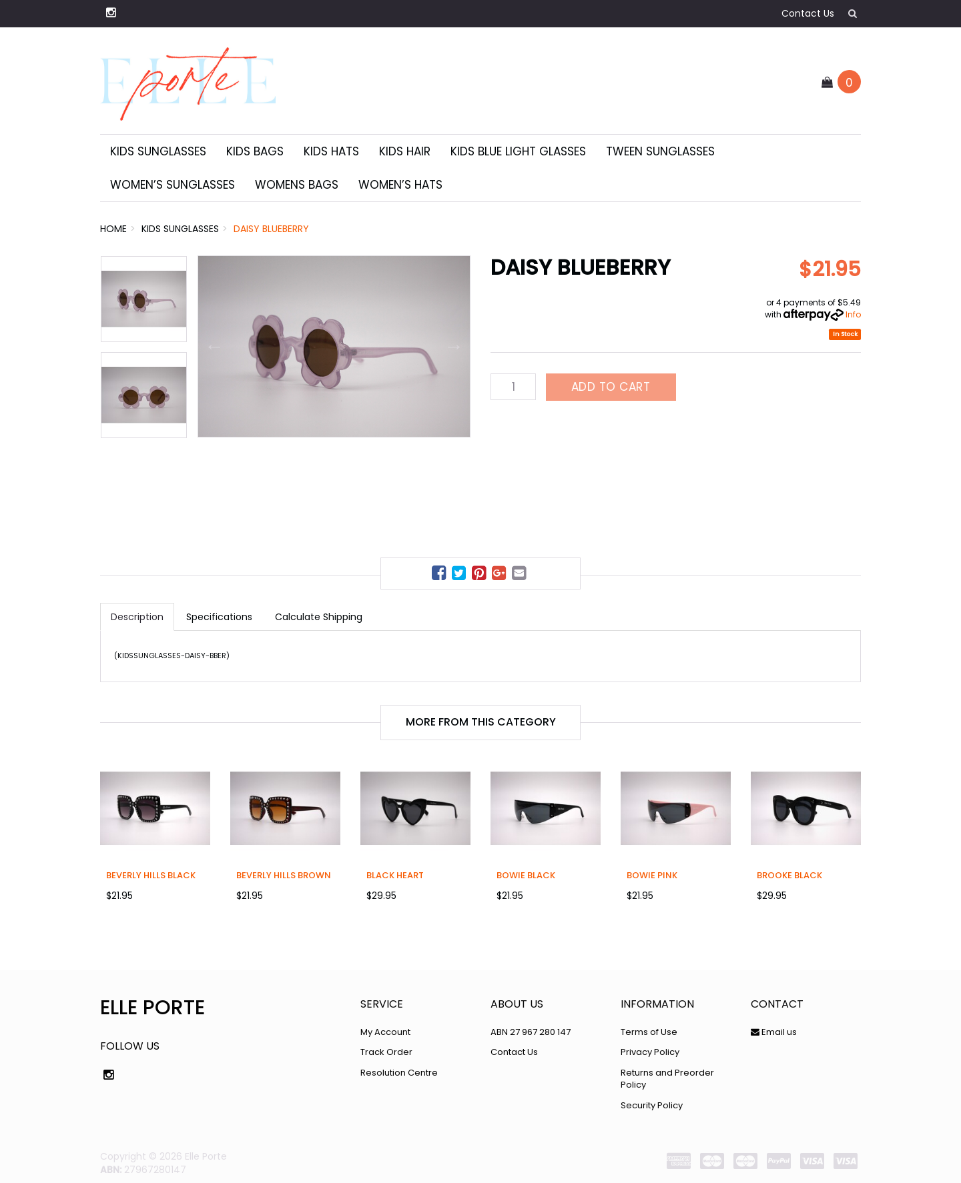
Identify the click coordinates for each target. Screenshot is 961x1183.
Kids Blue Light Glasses (518, 151)
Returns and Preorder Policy (667, 1079)
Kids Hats (331, 151)
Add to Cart (611, 387)
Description (137, 617)
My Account (385, 1032)
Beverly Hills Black (151, 875)
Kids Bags (255, 151)
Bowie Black (526, 875)
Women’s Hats (400, 185)
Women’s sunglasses (172, 185)
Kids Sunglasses (158, 151)
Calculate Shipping (318, 617)
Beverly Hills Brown (283, 875)
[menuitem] (440, 575)
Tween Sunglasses (660, 151)
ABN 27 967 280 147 (531, 1032)
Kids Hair (404, 151)
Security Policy (652, 1105)
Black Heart (395, 875)
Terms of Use (649, 1032)
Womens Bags (296, 185)
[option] (334, 346)
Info (853, 314)
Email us (774, 1032)
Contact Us (807, 13)
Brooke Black (789, 875)
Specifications (219, 617)
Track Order (386, 1052)
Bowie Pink (652, 875)
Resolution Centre (399, 1072)
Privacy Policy (650, 1052)
